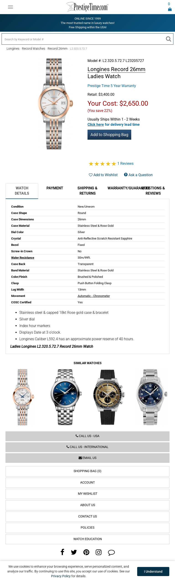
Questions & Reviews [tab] (153, 191)
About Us (87, 505)
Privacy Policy (61, 576)
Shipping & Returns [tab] (87, 191)
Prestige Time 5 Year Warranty (112, 86)
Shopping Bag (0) (87, 471)
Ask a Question (138, 175)
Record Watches (33, 48)
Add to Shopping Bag (109, 134)
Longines (13, 48)
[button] (114, 124)
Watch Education (87, 539)
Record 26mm (57, 48)
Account (87, 482)
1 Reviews (125, 163)
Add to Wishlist (103, 175)
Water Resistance (22, 257)
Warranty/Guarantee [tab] (122, 188)
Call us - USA (87, 436)
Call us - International (87, 447)
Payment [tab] (54, 188)
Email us (87, 458)
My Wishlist (87, 494)
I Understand (153, 571)
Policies (87, 528)
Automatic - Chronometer (94, 296)
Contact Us (87, 516)
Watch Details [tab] (22, 191)
